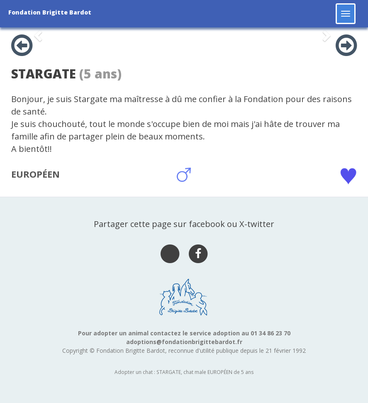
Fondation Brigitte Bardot (49, 12)
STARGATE (43, 73)
